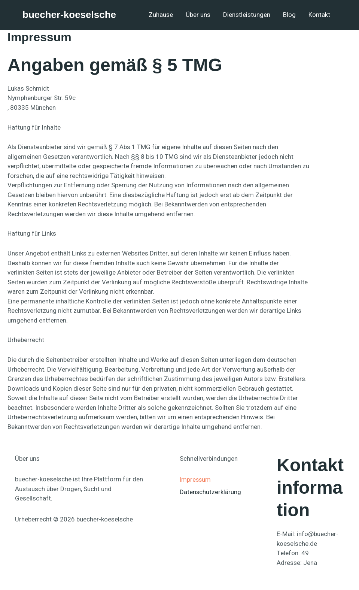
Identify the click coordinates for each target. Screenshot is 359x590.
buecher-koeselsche (69, 14)
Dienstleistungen (246, 14)
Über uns (198, 14)
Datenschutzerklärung (210, 492)
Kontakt (319, 14)
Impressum (196, 479)
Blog (289, 14)
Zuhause (161, 14)
